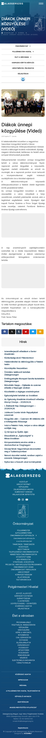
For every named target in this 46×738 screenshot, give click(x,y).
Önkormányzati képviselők (22, 535)
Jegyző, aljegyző (23, 593)
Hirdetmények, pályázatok (23, 68)
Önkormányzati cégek (24, 567)
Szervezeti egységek (23, 596)
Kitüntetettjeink (23, 557)
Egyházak (23, 640)
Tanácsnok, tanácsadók (24, 544)
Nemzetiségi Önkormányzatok (23, 554)
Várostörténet (23, 484)
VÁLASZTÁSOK (23, 74)
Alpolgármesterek (23, 533)
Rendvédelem (23, 655)
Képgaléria (23, 487)
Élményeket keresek (23, 492)
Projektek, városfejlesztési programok (23, 565)
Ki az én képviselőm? (24, 541)
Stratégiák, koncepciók (23, 562)
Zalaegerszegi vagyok (24, 489)
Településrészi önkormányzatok (23, 552)
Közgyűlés (23, 547)
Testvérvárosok (23, 580)
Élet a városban (22, 57)
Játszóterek (23, 650)
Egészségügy (24, 645)
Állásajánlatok (23, 643)
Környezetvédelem (23, 575)
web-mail (23, 685)
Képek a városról (23, 632)
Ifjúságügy (24, 648)
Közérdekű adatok (23, 606)
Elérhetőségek (23, 598)
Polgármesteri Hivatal (21, 52)
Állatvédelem (24, 577)
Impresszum (23, 680)
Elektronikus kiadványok (23, 660)
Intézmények (23, 635)
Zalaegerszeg (12, 3)
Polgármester (23, 530)
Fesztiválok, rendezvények (24, 625)
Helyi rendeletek (23, 559)
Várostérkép (23, 572)
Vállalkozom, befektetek (23, 494)
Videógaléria (23, 630)
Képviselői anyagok (23, 696)
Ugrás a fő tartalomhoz (39, 1)
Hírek (21, 33)
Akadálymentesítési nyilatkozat (23, 707)
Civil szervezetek (23, 637)
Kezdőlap (7, 33)
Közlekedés (24, 653)
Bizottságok (23, 549)
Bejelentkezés (23, 728)
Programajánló (23, 622)
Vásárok (24, 658)
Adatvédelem (23, 702)
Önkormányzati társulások (23, 570)
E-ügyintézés (23, 601)
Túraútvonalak (23, 663)
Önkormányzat (21, 46)
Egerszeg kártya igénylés (23, 63)
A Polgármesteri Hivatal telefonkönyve (23, 691)
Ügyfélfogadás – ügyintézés (24, 603)
